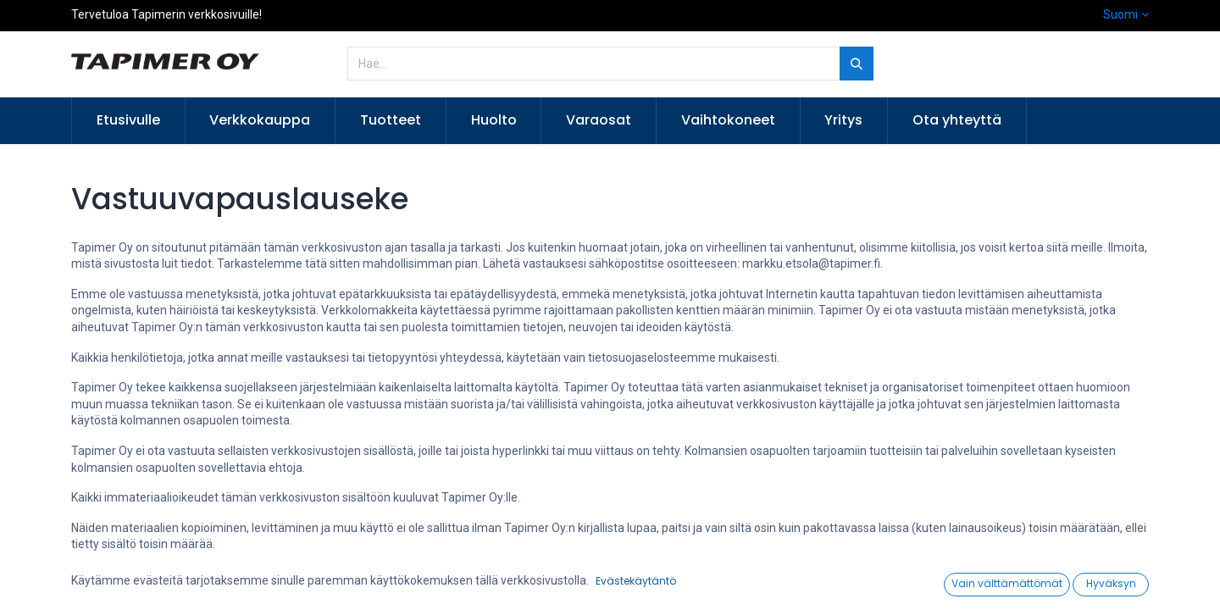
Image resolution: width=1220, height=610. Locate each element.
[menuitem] (128, 120)
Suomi (1120, 14)
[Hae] (856, 63)
